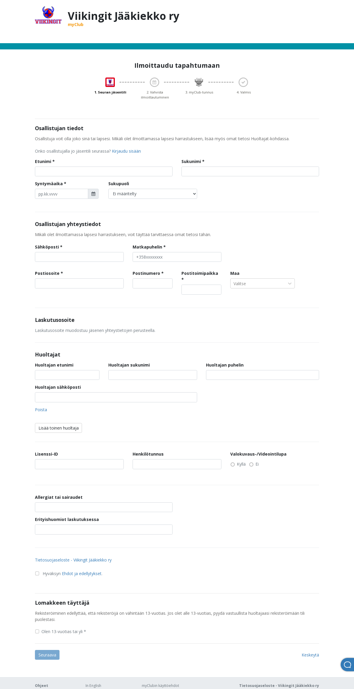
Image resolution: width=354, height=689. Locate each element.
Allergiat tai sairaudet (59, 497)
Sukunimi (191, 161)
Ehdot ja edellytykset (82, 573)
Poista (41, 409)
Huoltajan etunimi (54, 365)
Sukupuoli (118, 183)
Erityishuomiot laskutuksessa (67, 519)
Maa (234, 273)
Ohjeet (41, 685)
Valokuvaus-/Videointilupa (258, 454)
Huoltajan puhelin (225, 365)
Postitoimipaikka (199, 273)
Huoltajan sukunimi (129, 365)
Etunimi (43, 161)
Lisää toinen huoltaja (58, 428)
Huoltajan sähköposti (58, 387)
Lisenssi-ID (46, 454)
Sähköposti (47, 247)
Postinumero (146, 273)
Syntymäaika (49, 183)
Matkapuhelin (147, 247)
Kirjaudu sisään (126, 151)
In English (93, 685)
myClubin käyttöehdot (160, 685)
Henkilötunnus (148, 454)
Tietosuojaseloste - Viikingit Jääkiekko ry (73, 560)
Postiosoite (47, 273)
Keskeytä (310, 655)
